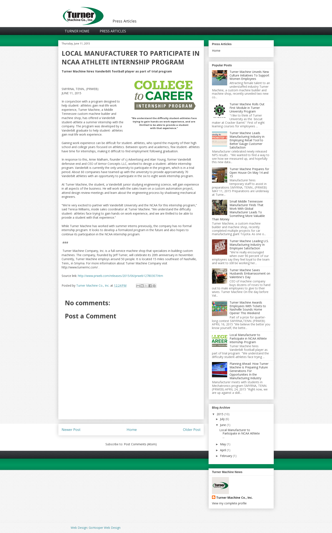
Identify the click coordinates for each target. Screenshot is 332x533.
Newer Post (71, 429)
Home (132, 429)
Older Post (192, 429)
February (226, 456)
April (223, 450)
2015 (220, 414)
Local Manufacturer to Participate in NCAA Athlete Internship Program (248, 338)
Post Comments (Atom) (140, 444)
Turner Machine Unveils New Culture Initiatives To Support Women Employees (249, 75)
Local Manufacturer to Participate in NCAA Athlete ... (239, 433)
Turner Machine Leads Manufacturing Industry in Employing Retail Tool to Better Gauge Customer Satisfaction (247, 140)
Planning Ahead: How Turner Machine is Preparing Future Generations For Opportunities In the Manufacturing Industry (249, 371)
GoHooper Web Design (104, 528)
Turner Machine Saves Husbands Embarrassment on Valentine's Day (250, 273)
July (222, 419)
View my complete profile (229, 503)
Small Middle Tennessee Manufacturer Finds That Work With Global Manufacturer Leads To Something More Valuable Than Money (238, 210)
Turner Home (77, 31)
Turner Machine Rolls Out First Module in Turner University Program (247, 107)
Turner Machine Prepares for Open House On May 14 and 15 (249, 172)
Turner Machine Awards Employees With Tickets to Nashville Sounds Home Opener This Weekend (248, 307)
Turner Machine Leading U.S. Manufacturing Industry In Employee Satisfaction (249, 244)
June (223, 425)
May (223, 444)
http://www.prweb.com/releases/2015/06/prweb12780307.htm (120, 276)
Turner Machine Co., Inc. (234, 498)
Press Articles (113, 31)
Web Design (79, 528)
